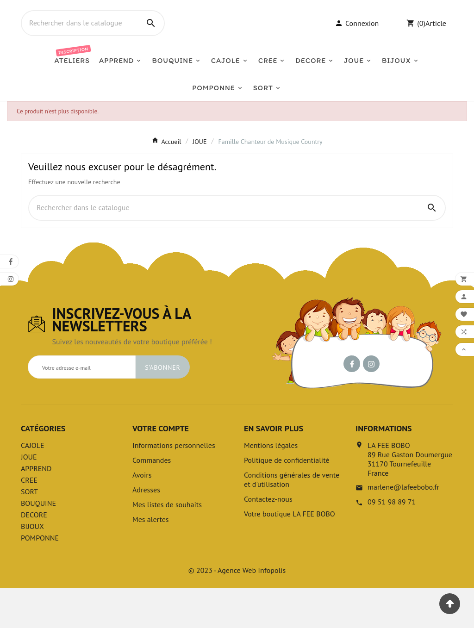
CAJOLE (32, 485)
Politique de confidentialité (287, 499)
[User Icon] (357, 43)
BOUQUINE (38, 542)
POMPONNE (40, 577)
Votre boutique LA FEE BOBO (289, 553)
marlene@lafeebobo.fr (403, 526)
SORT (29, 531)
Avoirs (141, 514)
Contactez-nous (268, 538)
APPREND (36, 508)
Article (435, 43)
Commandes (151, 499)
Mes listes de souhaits (167, 544)
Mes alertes (150, 559)
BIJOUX (32, 566)
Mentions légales (271, 485)
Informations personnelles (173, 485)
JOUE (29, 496)
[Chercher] (80, 43)
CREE (29, 519)
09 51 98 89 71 (392, 541)
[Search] (150, 43)
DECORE (34, 554)
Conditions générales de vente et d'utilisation (291, 519)
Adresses (146, 529)
